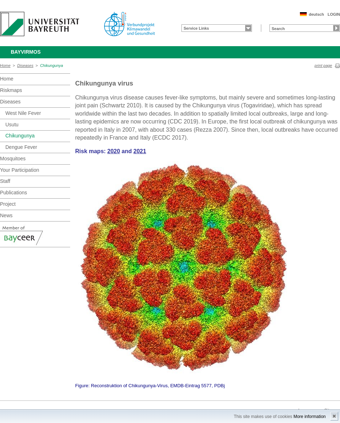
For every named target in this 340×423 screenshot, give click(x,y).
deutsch (316, 14)
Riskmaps (11, 90)
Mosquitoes (13, 158)
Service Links (196, 28)
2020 (113, 151)
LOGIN (333, 14)
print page (323, 65)
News (6, 215)
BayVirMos (26, 52)
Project (8, 204)
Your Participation (19, 170)
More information (309, 416)
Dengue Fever (21, 147)
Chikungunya (51, 65)
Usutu (12, 124)
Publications (13, 192)
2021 (139, 151)
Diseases (25, 65)
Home (5, 65)
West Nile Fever (23, 113)
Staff (5, 181)
